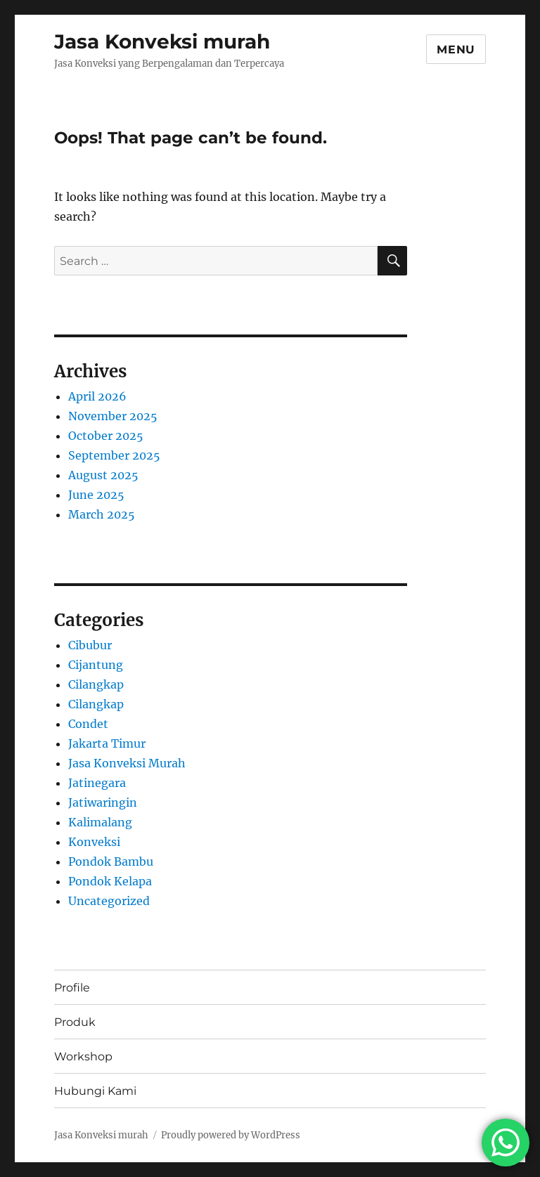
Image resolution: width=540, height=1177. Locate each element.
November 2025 (113, 416)
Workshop (83, 1056)
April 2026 (97, 396)
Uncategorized (109, 901)
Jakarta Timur (107, 743)
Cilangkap (96, 684)
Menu (456, 49)
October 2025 (105, 436)
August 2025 (103, 475)
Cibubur (90, 645)
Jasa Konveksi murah (162, 41)
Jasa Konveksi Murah (127, 763)
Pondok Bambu (110, 861)
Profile (72, 987)
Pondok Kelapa (110, 881)
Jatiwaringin (102, 802)
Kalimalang (100, 822)
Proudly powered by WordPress (230, 1135)
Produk (75, 1022)
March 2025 (101, 514)
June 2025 (96, 495)
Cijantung (95, 665)
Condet (88, 724)
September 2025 (114, 455)
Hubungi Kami (95, 1091)
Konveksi (94, 842)
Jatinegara (97, 783)
